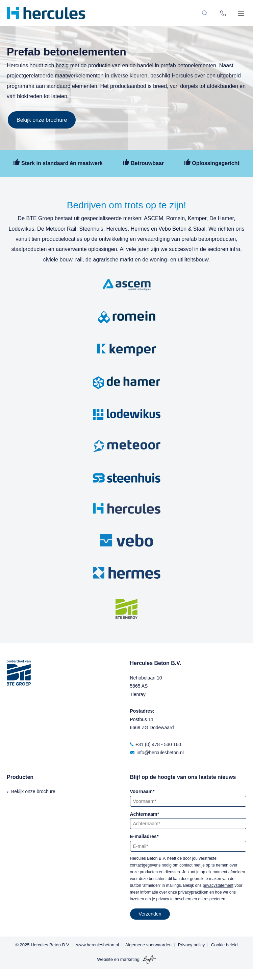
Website (105, 959)
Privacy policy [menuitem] (191, 944)
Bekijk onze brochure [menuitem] (33, 791)
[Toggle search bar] (204, 13)
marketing (130, 959)
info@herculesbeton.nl (157, 752)
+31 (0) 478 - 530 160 (155, 744)
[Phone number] (223, 13)
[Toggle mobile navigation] (241, 13)
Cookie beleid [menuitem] (224, 944)
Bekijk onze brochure (42, 120)
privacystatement (218, 885)
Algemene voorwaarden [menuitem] (148, 944)
